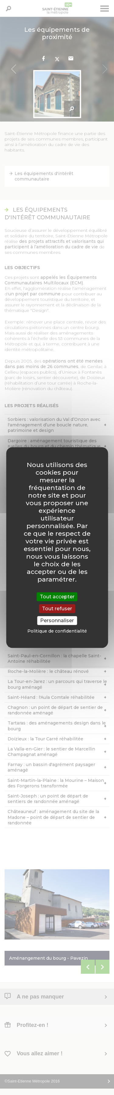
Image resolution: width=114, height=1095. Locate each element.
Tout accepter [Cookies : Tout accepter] (57, 597)
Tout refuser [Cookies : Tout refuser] (57, 608)
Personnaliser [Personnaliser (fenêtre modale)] (57, 620)
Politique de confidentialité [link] (57, 631)
